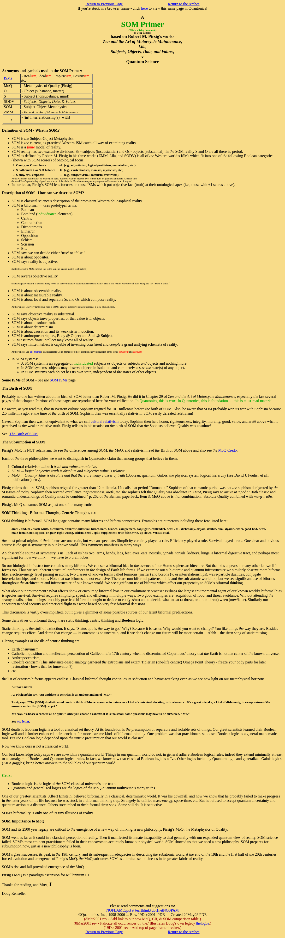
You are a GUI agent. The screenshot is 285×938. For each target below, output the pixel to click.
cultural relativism (105, 421)
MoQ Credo (227, 450)
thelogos (202, 923)
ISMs (8, 78)
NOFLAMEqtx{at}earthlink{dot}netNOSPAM (142, 910)
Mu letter (23, 721)
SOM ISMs (58, 380)
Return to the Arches (184, 4)
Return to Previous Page (104, 4)
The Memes (35, 351)
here (144, 8)
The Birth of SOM (23, 434)
